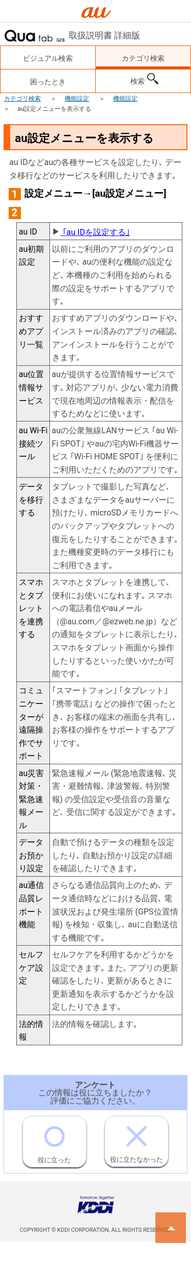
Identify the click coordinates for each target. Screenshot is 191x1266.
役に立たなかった (136, 1139)
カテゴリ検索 (22, 98)
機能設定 (77, 98)
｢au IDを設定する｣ (95, 232)
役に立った (54, 1140)
